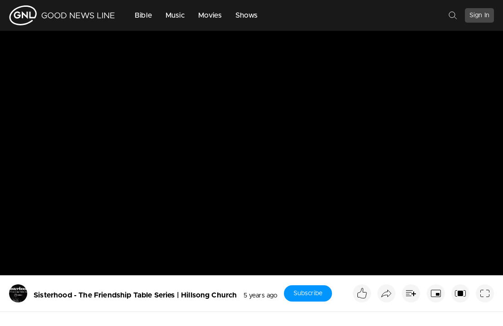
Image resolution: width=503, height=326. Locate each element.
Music (175, 15)
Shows (246, 15)
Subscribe (307, 293)
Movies (210, 15)
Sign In (479, 15)
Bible (143, 15)
